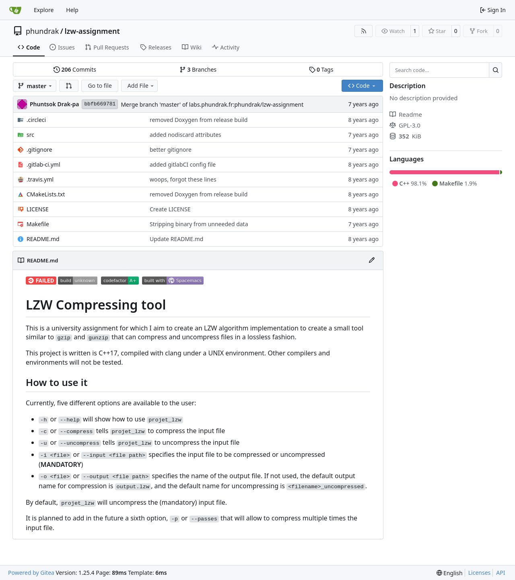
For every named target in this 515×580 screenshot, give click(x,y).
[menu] (450, 573)
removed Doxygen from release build (198, 120)
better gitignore (171, 149)
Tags (321, 69)
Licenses (479, 572)
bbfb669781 (99, 104)
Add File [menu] (141, 85)
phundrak (42, 31)
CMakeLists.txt (46, 194)
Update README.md (177, 239)
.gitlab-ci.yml (43, 164)
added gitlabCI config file (183, 164)
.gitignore (39, 149)
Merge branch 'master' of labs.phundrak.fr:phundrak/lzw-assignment (212, 104)
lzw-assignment (91, 31)
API (500, 572)
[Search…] (495, 70)
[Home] (15, 10)
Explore (44, 10)
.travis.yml (40, 179)
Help (72, 10)
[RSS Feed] (363, 31)
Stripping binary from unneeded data (199, 224)
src (30, 134)
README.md (43, 239)
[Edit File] (371, 260)
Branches (197, 69)
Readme (405, 114)
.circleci (36, 120)
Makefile (38, 224)
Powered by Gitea (31, 572)
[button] (68, 86)
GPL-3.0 (404, 125)
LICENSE (38, 209)
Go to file (99, 85)
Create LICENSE (170, 209)
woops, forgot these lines (183, 179)
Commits (75, 69)
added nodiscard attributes (185, 134)
